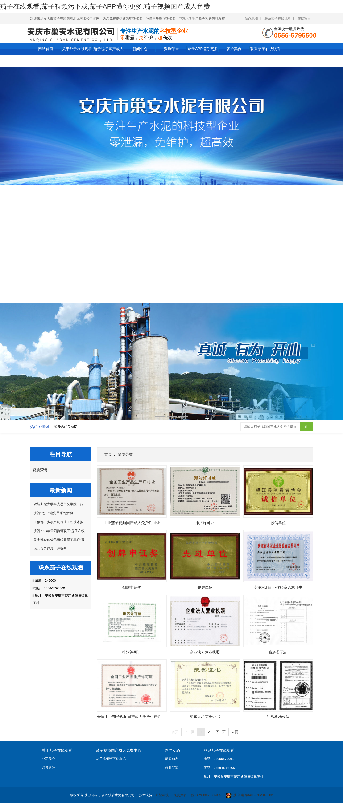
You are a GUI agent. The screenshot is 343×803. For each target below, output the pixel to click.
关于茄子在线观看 (77, 49)
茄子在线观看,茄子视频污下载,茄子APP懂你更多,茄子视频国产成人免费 (105, 6)
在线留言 (304, 18)
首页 (107, 454)
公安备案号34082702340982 (252, 795)
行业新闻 (171, 768)
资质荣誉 (171, 49)
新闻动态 (171, 759)
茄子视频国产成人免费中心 (108, 55)
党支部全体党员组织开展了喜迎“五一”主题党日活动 (71, 540)
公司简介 (48, 759)
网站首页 (45, 49)
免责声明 (180, 795)
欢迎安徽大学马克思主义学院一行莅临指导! (66, 504)
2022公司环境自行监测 (50, 549)
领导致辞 (48, 768)
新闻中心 (140, 49)
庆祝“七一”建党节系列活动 (53, 513)
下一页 (221, 732)
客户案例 (234, 49)
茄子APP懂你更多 (203, 49)
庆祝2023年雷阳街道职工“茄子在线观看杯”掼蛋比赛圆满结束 (78, 531)
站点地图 (251, 18)
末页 (234, 732)
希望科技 (162, 795)
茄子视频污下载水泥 (111, 759)
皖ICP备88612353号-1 (207, 795)
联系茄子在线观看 (277, 18)
